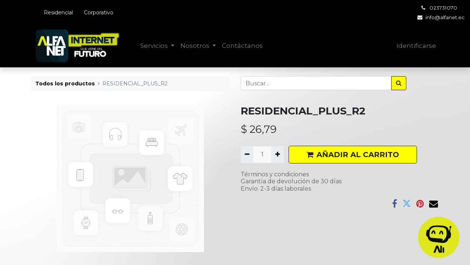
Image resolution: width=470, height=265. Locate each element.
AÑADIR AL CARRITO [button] (353, 154)
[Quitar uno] (247, 154)
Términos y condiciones (275, 174)
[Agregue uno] (277, 154)
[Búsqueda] (398, 83)
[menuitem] (242, 46)
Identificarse (416, 45)
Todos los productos (65, 83)
